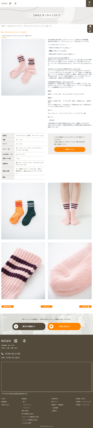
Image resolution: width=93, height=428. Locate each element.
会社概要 (55, 408)
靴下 (24, 402)
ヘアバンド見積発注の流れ (30, 420)
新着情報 (4, 402)
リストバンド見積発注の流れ (30, 417)
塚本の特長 (25, 411)
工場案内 (54, 411)
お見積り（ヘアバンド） (83, 405)
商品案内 (24, 399)
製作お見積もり (29, 326)
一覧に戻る (46, 306)
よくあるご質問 (26, 423)
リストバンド (27, 405)
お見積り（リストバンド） (84, 402)
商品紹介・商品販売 (57, 405)
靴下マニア (54, 402)
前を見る (8, 306)
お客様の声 (54, 399)
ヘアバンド (26, 408)
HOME (3, 399)
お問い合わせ (64, 326)
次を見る (84, 306)
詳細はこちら (69, 149)
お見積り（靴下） (81, 399)
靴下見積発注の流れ (28, 414)
